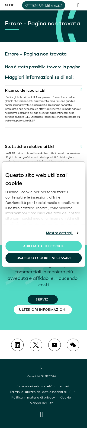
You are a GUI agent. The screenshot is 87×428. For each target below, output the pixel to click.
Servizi (43, 299)
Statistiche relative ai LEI (29, 146)
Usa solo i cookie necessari (43, 258)
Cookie (65, 397)
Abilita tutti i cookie (43, 246)
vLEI (57, 5)
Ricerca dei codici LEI (25, 90)
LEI (47, 5)
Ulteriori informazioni (43, 309)
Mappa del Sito (42, 403)
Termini (63, 386)
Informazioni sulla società (33, 386)
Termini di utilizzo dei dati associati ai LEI (41, 392)
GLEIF (9, 5)
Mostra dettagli (59, 233)
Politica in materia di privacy (33, 397)
